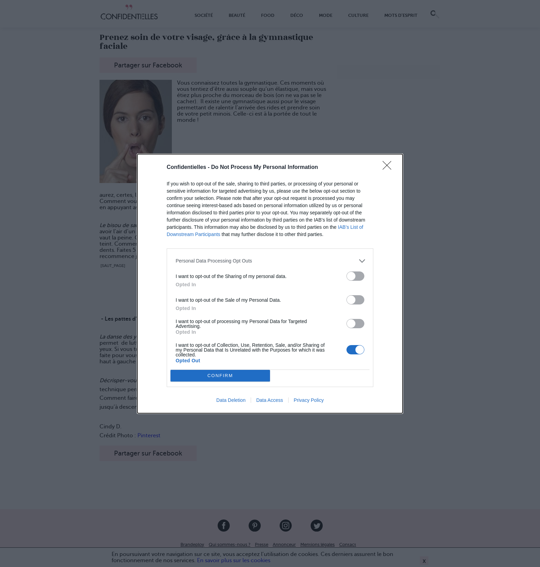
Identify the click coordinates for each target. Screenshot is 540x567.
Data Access (269, 400)
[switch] (355, 276)
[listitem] (270, 261)
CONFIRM (220, 375)
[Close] (389, 167)
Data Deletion (231, 400)
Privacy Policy (309, 400)
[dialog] (270, 283)
